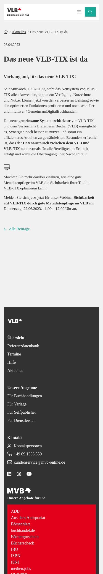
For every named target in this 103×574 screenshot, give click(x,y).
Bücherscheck (22, 543)
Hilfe (11, 362)
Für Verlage (16, 404)
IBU (14, 549)
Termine (14, 354)
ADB (15, 511)
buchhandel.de (23, 530)
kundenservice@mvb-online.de (39, 462)
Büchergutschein (25, 536)
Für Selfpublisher (21, 412)
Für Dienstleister (21, 420)
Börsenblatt (20, 524)
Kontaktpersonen (28, 446)
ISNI (15, 562)
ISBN (15, 556)
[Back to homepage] (18, 12)
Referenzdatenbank (23, 346)
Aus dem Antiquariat (28, 517)
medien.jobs (21, 568)
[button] (90, 12)
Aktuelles (19, 32)
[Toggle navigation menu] (79, 12)
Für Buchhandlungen (24, 396)
